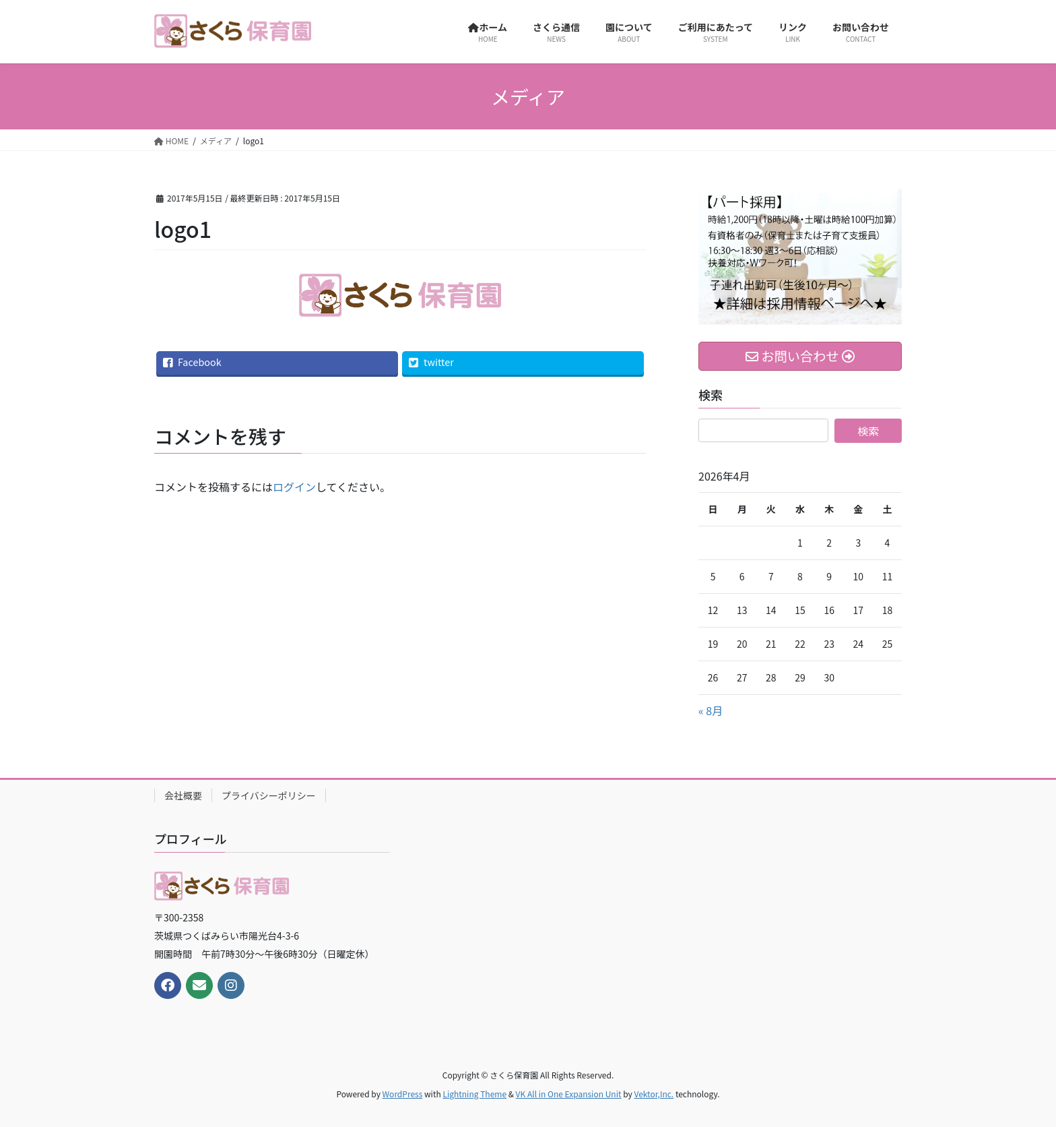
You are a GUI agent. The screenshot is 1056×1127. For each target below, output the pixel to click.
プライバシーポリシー (269, 795)
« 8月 (710, 710)
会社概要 (183, 795)
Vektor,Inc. (653, 1093)
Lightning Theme (474, 1093)
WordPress (403, 1093)
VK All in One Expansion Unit (569, 1093)
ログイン (294, 487)
